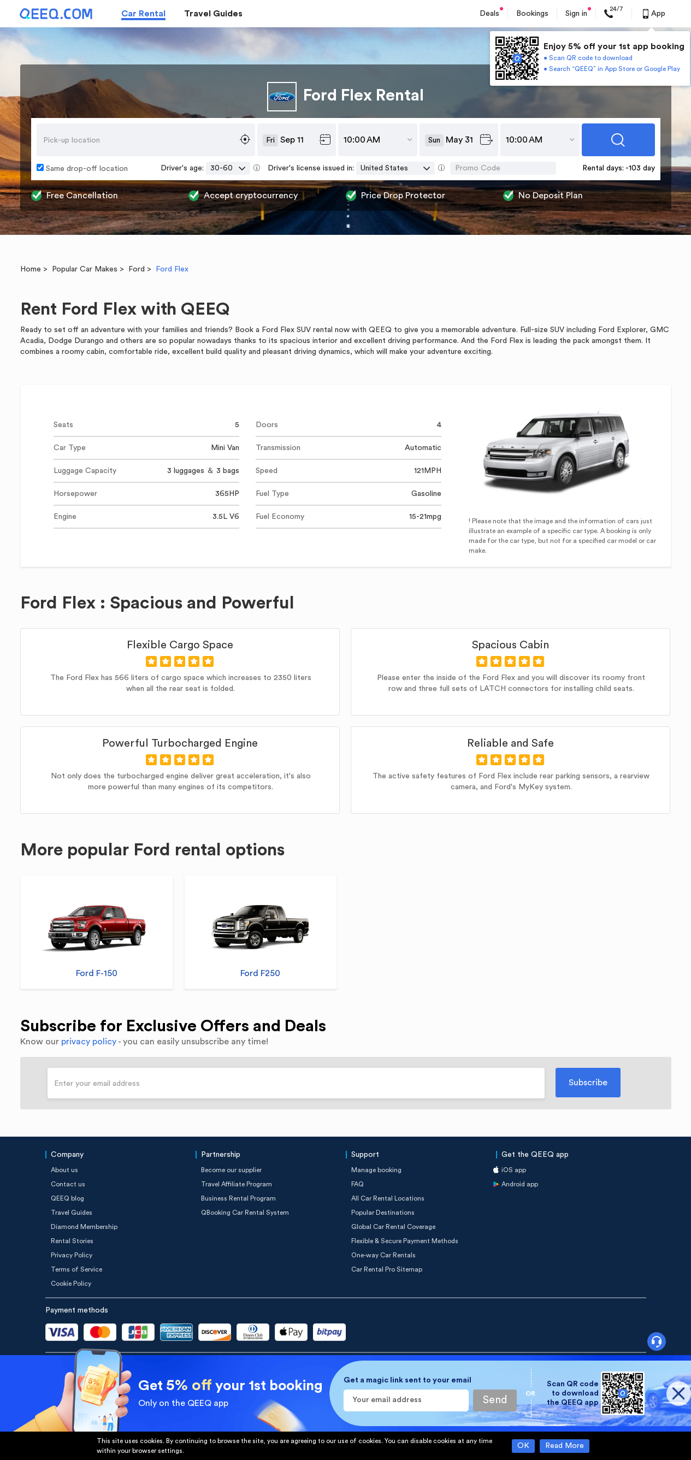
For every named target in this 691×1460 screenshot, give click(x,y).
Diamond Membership (84, 1226)
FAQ (357, 1184)
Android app (519, 1184)
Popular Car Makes (84, 269)
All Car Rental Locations (387, 1198)
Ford (136, 269)
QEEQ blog (67, 1198)
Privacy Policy (71, 1255)
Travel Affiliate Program (236, 1184)
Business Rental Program (238, 1198)
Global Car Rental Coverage (393, 1226)
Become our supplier (231, 1170)
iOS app (513, 1170)
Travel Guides (213, 13)
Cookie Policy (71, 1283)
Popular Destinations (383, 1212)
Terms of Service (76, 1269)
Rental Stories (72, 1241)
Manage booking (376, 1170)
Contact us (68, 1184)
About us (64, 1170)
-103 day (640, 168)
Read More (564, 1446)
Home (30, 269)
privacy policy (88, 1041)
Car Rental (143, 13)
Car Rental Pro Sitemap (386, 1269)
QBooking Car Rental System (245, 1212)
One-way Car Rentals (383, 1255)
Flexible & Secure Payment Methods (404, 1241)
